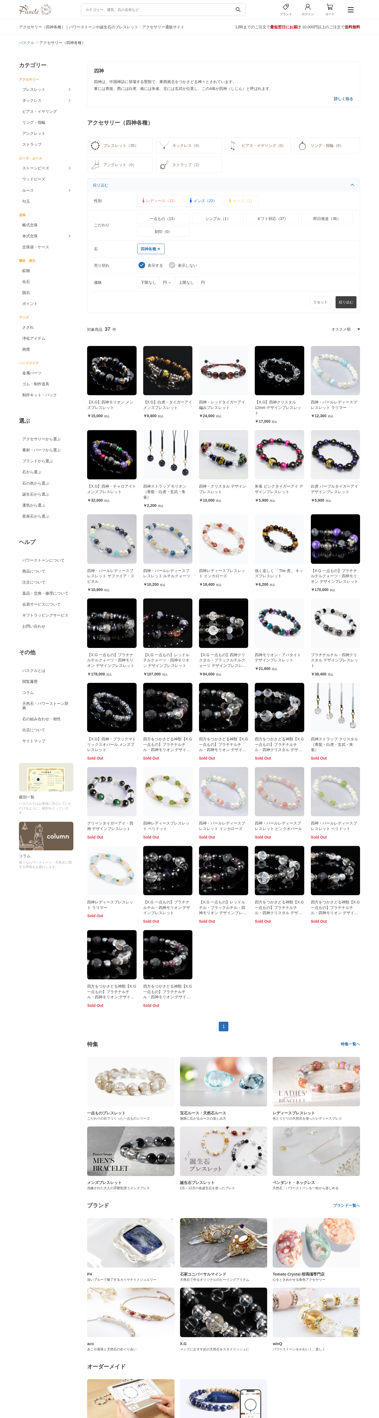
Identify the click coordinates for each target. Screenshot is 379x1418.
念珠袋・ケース (35, 247)
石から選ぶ (32, 472)
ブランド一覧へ (346, 1205)
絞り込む (223, 185)
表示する (151, 265)
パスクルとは (33, 670)
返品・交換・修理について (45, 593)
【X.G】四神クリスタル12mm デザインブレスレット (278, 407)
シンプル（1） (218, 218)
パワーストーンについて (43, 560)
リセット (320, 302)
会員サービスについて (41, 604)
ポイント (30, 303)
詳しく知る (343, 99)
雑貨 (26, 349)
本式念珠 (30, 236)
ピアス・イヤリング (39, 111)
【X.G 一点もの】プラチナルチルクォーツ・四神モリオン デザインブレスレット (334, 576)
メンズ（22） (202, 201)
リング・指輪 (33, 122)
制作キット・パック (39, 395)
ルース (28, 190)
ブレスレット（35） (114, 145)
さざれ (28, 327)
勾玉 (26, 201)
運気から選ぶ (33, 505)
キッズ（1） (240, 201)
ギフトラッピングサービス (45, 615)
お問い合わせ (33, 626)
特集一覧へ (350, 1044)
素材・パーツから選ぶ (41, 450)
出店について (33, 730)
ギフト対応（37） (272, 218)
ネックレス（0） (180, 145)
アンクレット (33, 133)
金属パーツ (32, 373)
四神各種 (150, 249)
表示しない (183, 265)
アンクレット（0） (113, 164)
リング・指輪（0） (320, 145)
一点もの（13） (163, 218)
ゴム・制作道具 (35, 384)
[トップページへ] (35, 13)
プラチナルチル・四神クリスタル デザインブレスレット (334, 660)
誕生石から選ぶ (35, 494)
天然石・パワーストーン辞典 (45, 705)
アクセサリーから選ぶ (41, 439)
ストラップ (32, 144)
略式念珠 (30, 225)
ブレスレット (33, 89)
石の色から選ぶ (35, 483)
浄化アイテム (33, 338)
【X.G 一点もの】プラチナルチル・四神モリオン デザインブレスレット (166, 907)
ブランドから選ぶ (37, 461)
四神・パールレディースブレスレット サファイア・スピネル (110, 576)
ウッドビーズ (33, 179)
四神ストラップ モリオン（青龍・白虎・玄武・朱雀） (165, 491)
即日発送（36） (327, 218)
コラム (28, 692)
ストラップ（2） (180, 164)
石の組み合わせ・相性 (41, 719)
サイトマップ (33, 741)
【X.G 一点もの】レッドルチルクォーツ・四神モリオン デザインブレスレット (166, 660)
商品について (33, 571)
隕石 (26, 292)
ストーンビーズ (35, 168)
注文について (33, 582)
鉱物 (26, 270)
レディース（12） (159, 201)
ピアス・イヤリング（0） (257, 145)
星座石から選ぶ (35, 516)
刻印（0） (163, 231)
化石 (26, 281)
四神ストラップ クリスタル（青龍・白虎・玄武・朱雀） (334, 744)
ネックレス (32, 100)
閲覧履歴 (30, 681)
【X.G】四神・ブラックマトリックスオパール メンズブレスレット (111, 744)
